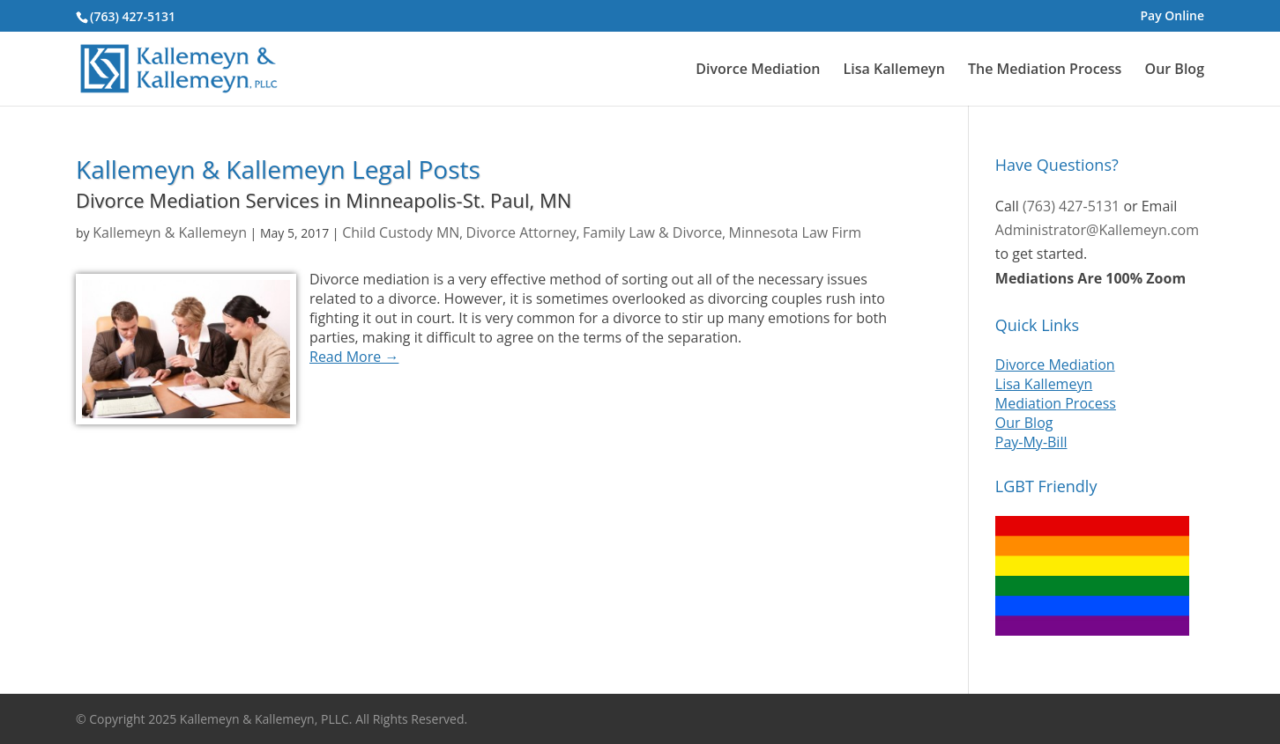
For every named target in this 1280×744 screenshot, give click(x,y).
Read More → (353, 356)
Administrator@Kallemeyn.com (1097, 229)
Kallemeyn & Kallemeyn (170, 232)
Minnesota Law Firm (795, 232)
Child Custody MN (400, 232)
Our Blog (1174, 70)
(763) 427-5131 (132, 16)
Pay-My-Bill (1031, 442)
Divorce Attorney (521, 232)
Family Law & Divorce (652, 232)
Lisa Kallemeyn (894, 70)
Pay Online (1172, 17)
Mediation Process (1055, 403)
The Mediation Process (1044, 70)
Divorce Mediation (758, 70)
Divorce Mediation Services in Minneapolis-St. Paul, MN (323, 200)
